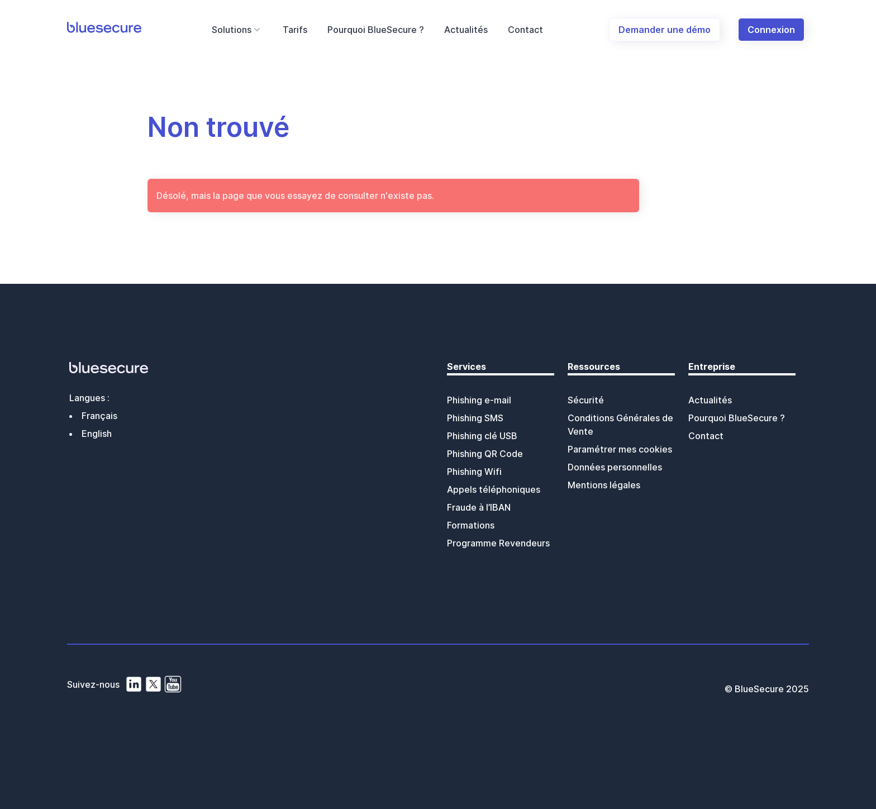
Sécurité (586, 400)
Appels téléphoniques (493, 489)
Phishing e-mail (479, 400)
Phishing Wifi (474, 471)
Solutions (237, 29)
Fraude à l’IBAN (479, 507)
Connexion (771, 29)
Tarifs (295, 29)
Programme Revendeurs (498, 543)
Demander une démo (664, 29)
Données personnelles (615, 467)
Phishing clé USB (482, 435)
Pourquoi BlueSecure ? (375, 29)
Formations (470, 525)
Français (99, 415)
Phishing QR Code (485, 453)
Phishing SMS (475, 417)
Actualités (466, 29)
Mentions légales (604, 485)
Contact (525, 29)
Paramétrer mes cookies (620, 449)
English (97, 433)
